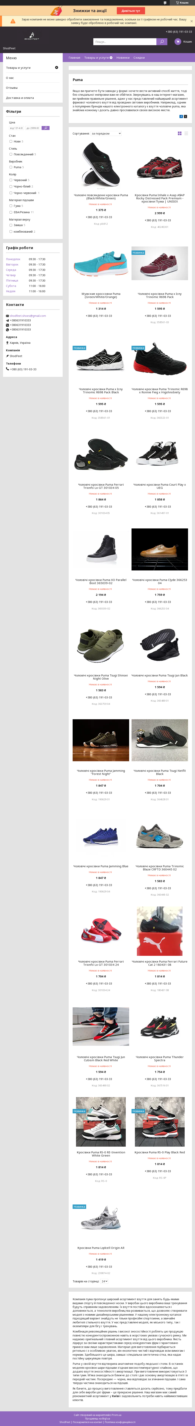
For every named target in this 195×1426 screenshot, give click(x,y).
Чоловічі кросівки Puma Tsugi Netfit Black (160, 772)
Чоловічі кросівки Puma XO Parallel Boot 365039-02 (100, 581)
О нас (10, 78)
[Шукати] (161, 41)
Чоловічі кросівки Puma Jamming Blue (100, 866)
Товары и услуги (96, 57)
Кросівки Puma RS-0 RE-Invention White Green (101, 1154)
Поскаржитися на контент (87, 1422)
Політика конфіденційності (120, 1422)
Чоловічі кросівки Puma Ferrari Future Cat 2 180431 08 (159, 963)
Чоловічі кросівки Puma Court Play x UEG (160, 486)
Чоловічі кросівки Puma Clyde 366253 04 (159, 581)
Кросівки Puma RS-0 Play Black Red (160, 1152)
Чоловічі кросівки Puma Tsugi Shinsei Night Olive (101, 677)
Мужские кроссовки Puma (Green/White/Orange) (101, 295)
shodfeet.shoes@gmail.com (28, 316)
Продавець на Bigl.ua (97, 1418)
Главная (74, 57)
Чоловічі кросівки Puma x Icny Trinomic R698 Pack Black (101, 390)
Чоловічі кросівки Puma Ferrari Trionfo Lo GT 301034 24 (101, 963)
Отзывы (12, 88)
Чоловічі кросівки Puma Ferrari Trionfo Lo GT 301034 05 (101, 486)
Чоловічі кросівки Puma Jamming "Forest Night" (101, 772)
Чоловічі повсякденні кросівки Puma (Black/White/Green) (101, 196)
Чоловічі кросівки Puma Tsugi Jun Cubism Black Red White (101, 1058)
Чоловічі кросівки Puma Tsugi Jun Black (160, 675)
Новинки (123, 57)
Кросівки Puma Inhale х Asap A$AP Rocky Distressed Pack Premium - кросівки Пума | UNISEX (160, 198)
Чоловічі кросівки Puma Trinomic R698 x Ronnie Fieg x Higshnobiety (160, 390)
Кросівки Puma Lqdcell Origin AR (100, 1247)
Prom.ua (116, 1415)
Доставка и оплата (20, 98)
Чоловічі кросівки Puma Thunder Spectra (160, 1058)
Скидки (139, 57)
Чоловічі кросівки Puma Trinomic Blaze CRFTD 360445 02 (160, 867)
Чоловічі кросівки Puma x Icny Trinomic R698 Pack (160, 295)
